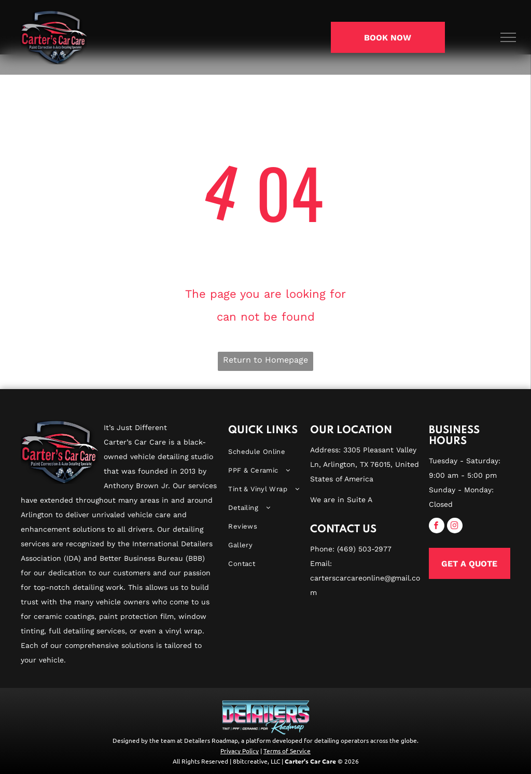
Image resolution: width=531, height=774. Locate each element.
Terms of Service (287, 751)
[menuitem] (265, 452)
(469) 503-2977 (364, 549)
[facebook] (436, 527)
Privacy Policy (239, 751)
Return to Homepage (265, 360)
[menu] (508, 37)
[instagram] (455, 527)
